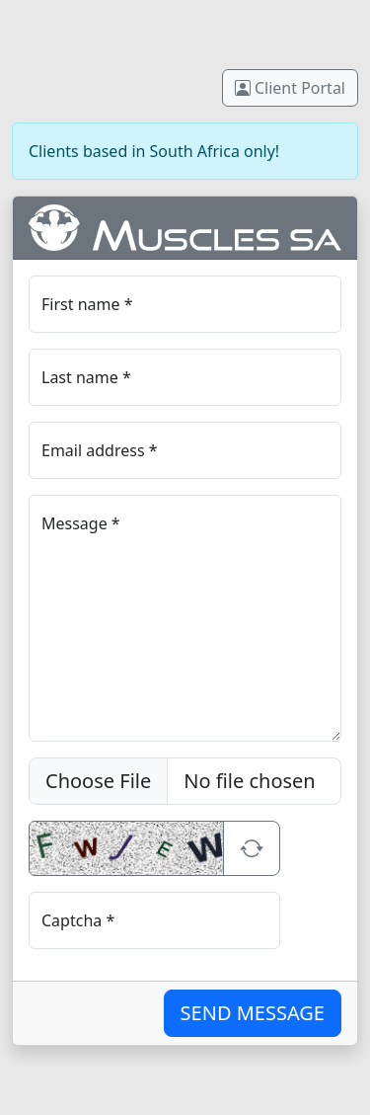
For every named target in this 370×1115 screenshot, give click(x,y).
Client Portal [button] (290, 88)
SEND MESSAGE (253, 1012)
